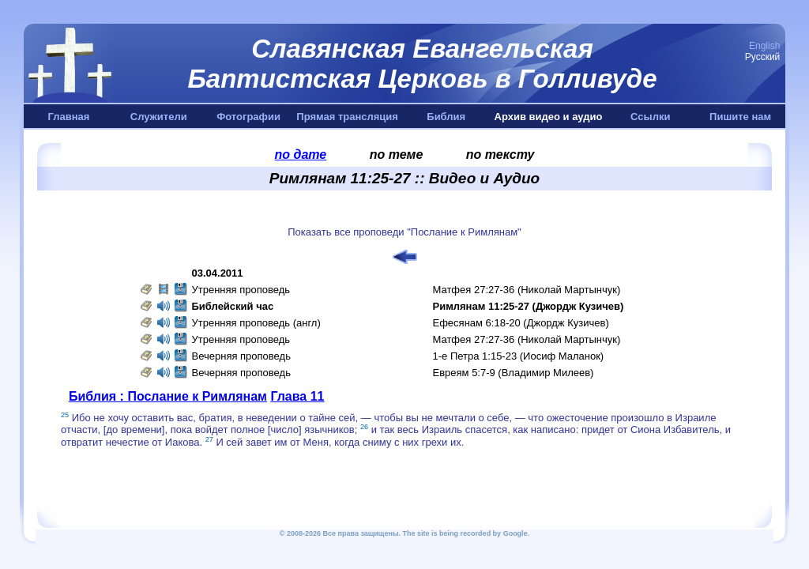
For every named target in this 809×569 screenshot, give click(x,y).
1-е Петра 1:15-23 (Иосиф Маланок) (518, 356)
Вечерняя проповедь (241, 356)
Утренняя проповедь (241, 290)
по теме (396, 154)
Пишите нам (740, 116)
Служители (158, 116)
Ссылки (650, 116)
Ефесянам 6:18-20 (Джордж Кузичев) (521, 323)
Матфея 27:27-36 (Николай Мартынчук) (527, 290)
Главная (68, 116)
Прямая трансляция (347, 116)
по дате (301, 154)
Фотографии (248, 116)
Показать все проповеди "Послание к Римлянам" (404, 232)
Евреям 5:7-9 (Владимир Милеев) (513, 373)
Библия (446, 116)
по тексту (500, 154)
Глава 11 (297, 396)
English (764, 45)
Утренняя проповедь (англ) (256, 323)
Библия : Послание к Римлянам (168, 396)
